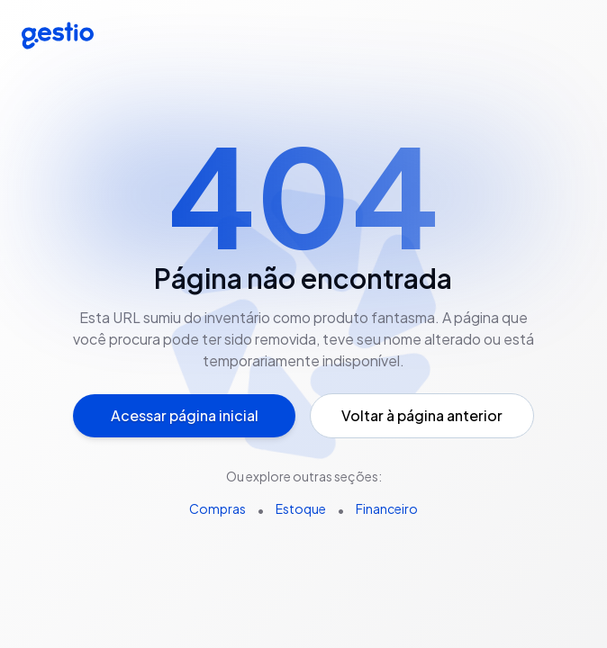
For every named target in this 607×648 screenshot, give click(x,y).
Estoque (301, 508)
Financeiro (387, 508)
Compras (217, 508)
